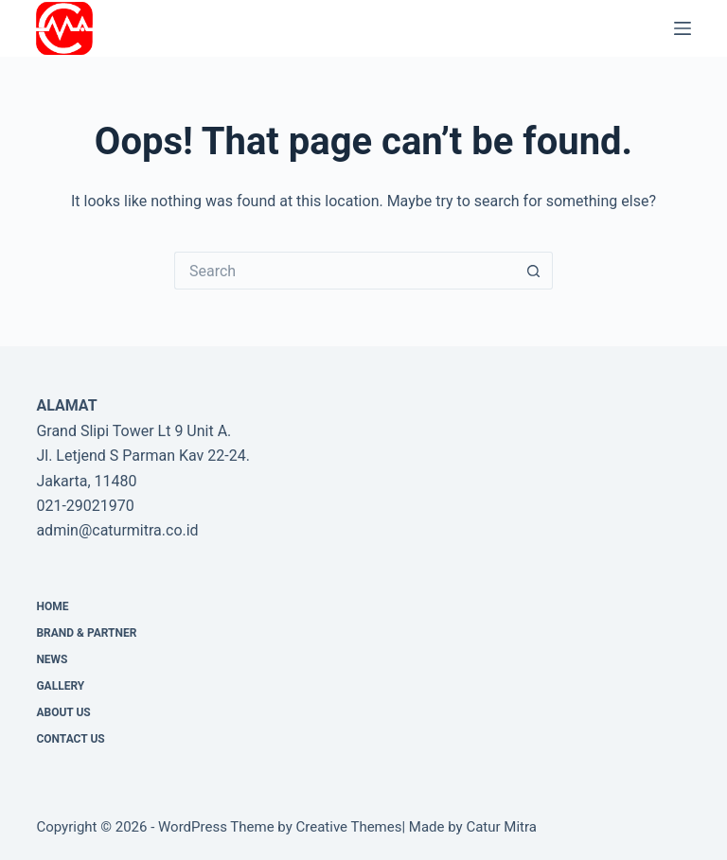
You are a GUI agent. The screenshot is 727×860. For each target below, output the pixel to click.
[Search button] (534, 271)
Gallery (60, 686)
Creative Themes (349, 826)
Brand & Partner (86, 633)
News (51, 659)
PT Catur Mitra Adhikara (207, 28)
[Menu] (682, 28)
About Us (63, 712)
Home (52, 606)
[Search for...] (344, 271)
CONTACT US (70, 739)
